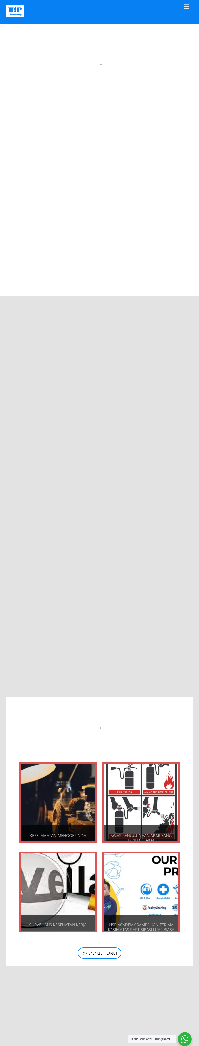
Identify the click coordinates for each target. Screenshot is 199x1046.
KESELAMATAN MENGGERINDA (57, 837)
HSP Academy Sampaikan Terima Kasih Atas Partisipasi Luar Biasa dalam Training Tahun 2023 (142, 940)
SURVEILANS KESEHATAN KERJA (57, 935)
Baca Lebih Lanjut (100, 963)
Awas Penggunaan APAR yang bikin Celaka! (142, 840)
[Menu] (186, 7)
